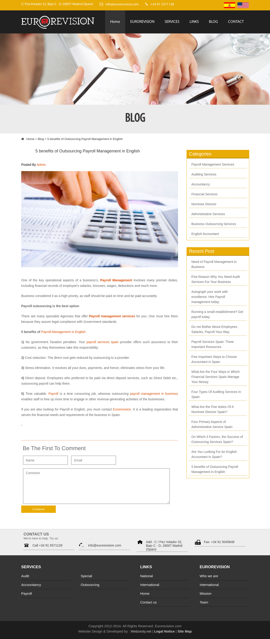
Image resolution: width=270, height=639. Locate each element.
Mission (205, 593)
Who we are (209, 576)
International (149, 585)
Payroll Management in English (63, 332)
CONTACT (236, 22)
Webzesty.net (140, 631)
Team (204, 602)
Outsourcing (90, 585)
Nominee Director (204, 204)
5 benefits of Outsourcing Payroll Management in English (88, 151)
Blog (41, 139)
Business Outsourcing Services (213, 224)
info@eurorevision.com (104, 545)
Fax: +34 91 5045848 (219, 542)
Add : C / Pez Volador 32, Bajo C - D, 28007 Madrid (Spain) (164, 545)
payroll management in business (154, 393)
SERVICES (172, 22)
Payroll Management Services (212, 164)
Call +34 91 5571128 (47, 545)
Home (115, 22)
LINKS (194, 22)
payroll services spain (102, 342)
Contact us (148, 602)
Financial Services (204, 194)
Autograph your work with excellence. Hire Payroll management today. (209, 297)
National (146, 576)
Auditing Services (203, 174)
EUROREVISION (142, 22)
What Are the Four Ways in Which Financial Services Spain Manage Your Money (215, 377)
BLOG (213, 22)
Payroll (54, 393)
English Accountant (205, 234)
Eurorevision (122, 409)
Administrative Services (208, 214)
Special (86, 576)
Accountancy (200, 184)
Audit (25, 576)
